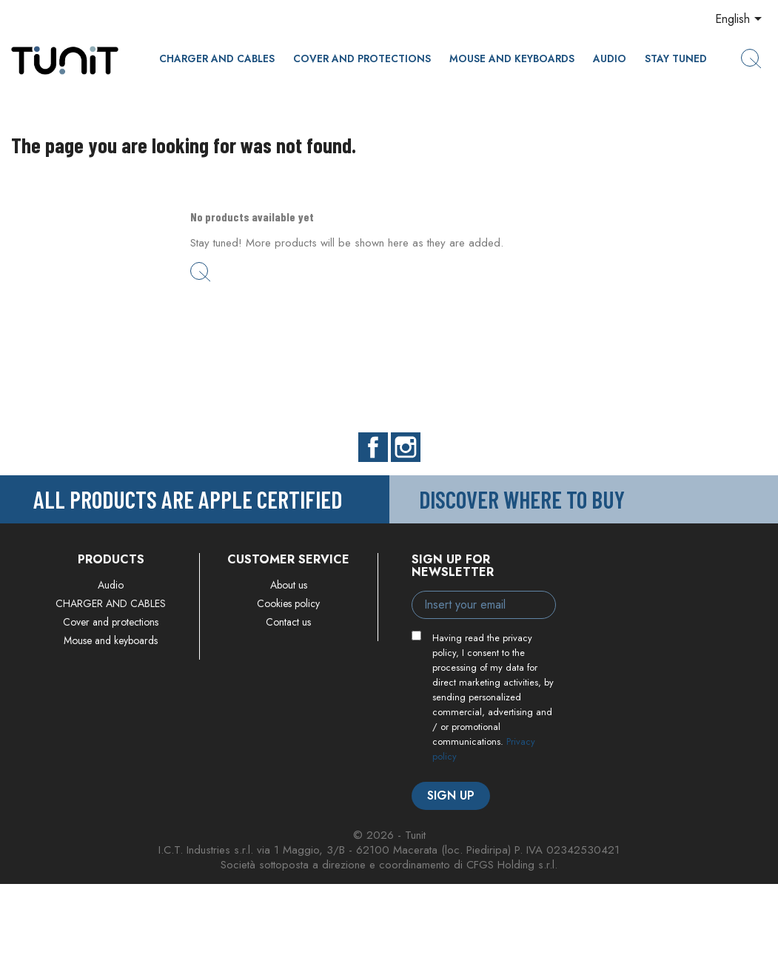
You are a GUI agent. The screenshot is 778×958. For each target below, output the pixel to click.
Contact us (288, 621)
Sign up (450, 795)
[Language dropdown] (741, 20)
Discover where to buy (522, 499)
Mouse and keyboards (511, 58)
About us (288, 584)
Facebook (373, 447)
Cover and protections (362, 58)
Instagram (405, 447)
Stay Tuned (676, 58)
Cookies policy (288, 603)
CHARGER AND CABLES (217, 58)
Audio (609, 58)
